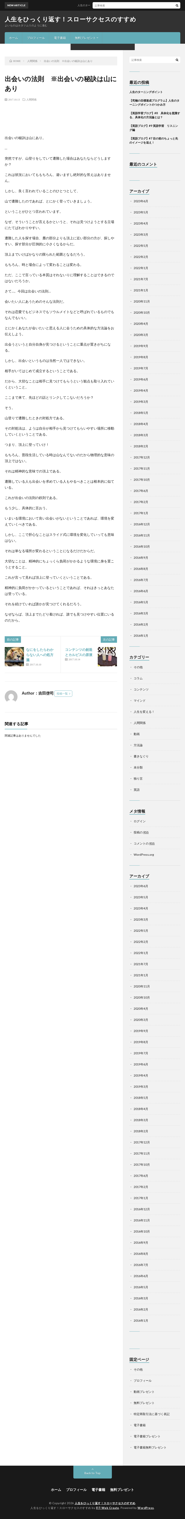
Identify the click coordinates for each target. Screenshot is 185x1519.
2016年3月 (141, 613)
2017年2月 (141, 502)
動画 (137, 734)
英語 (137, 789)
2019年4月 (141, 390)
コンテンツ (141, 689)
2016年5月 (141, 602)
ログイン (140, 821)
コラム (138, 678)
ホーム (13, 38)
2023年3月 (141, 234)
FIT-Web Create (107, 1508)
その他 (138, 667)
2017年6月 (141, 491)
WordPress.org (144, 854)
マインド (140, 700)
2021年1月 (141, 290)
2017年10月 (142, 479)
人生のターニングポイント (98, 5)
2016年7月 (141, 580)
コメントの (144, 843)
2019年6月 (141, 379)
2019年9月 (141, 346)
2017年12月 (142, 457)
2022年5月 (141, 245)
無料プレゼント (85, 38)
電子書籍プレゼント (147, 1436)
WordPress (146, 1508)
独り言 (138, 778)
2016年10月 (142, 546)
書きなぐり (141, 756)
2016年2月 (141, 624)
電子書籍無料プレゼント (150, 1447)
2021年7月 (141, 279)
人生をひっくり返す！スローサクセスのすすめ (70, 19)
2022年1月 (141, 268)
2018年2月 (141, 446)
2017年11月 (142, 468)
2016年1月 (141, 635)
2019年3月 (141, 401)
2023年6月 (141, 201)
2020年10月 (142, 312)
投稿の (141, 832)
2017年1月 (141, 513)
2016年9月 (141, 557)
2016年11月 (142, 535)
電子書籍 (60, 38)
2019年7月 (141, 368)
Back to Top (92, 1473)
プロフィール (36, 38)
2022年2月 (141, 257)
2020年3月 (141, 335)
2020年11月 (142, 301)
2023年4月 (141, 223)
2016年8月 (141, 569)
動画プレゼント (144, 1391)
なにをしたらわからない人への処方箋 (39, 654)
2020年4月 (141, 323)
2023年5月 (141, 212)
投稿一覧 (62, 693)
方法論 (138, 745)
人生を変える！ (144, 711)
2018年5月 (141, 413)
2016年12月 (142, 524)
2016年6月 (141, 591)
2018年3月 (141, 435)
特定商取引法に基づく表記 (152, 1414)
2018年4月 (141, 424)
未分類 (138, 767)
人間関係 (31, 99)
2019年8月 (141, 357)
